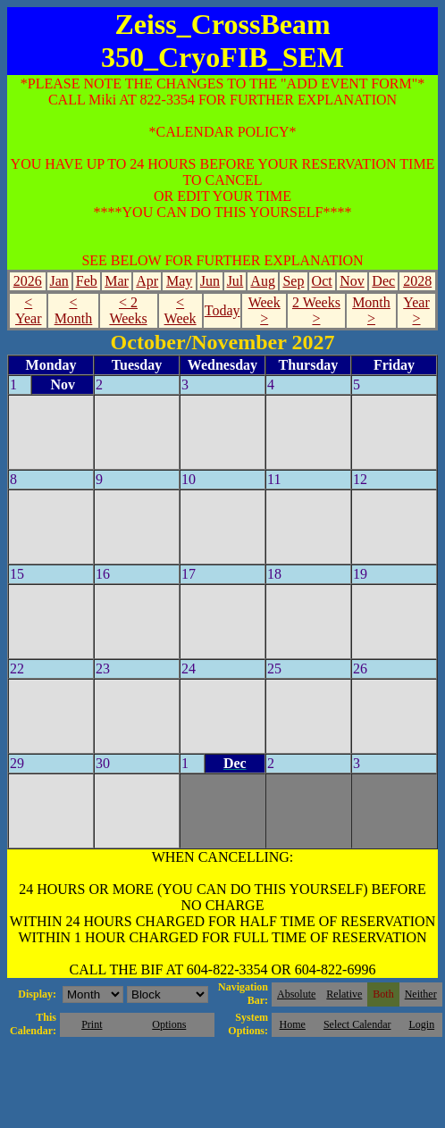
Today (222, 310)
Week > (264, 310)
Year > (416, 310)
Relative (344, 994)
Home (293, 1024)
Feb (86, 280)
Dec (383, 280)
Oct (322, 280)
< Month (74, 310)
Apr (147, 280)
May (179, 280)
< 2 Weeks (128, 310)
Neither (421, 994)
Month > (371, 310)
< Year (28, 310)
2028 (417, 280)
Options (169, 1024)
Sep (293, 280)
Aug (262, 280)
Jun (210, 280)
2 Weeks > (316, 310)
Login (421, 1024)
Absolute (296, 994)
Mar (117, 280)
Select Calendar (357, 1024)
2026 (27, 280)
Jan (58, 280)
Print (91, 1024)
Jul (235, 280)
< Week (180, 310)
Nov (352, 280)
